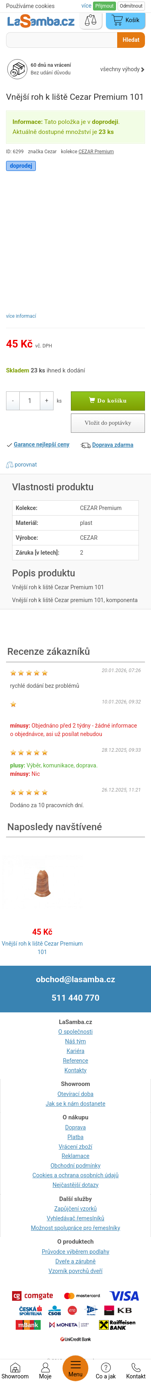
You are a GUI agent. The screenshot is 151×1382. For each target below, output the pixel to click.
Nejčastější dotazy (75, 1185)
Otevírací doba (76, 1094)
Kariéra (75, 1051)
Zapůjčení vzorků (75, 1208)
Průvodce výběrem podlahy (76, 1251)
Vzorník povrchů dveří (76, 1271)
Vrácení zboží (75, 1146)
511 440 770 (75, 998)
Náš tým (75, 1041)
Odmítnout (131, 6)
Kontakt (135, 1371)
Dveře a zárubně (76, 1261)
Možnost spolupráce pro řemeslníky (75, 1228)
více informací (21, 316)
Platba (76, 1137)
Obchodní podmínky (75, 1165)
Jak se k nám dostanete (75, 1103)
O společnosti (75, 1031)
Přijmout (104, 6)
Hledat (131, 40)
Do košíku (108, 400)
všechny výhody (122, 69)
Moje (45, 1371)
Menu (75, 1368)
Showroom (15, 1371)
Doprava (75, 1127)
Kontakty (75, 1070)
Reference (75, 1060)
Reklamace (75, 1156)
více (87, 5)
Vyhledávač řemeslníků (75, 1218)
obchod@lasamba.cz (75, 979)
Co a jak (106, 1371)
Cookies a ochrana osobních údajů (76, 1175)
